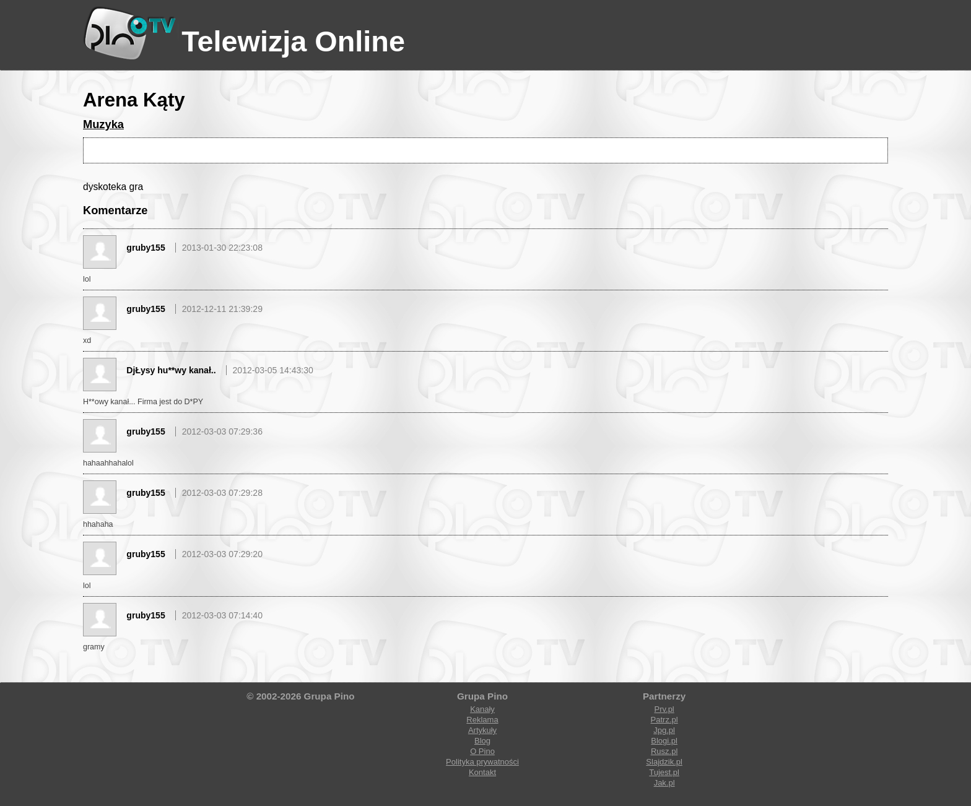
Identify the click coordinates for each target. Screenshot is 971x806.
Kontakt (482, 772)
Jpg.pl (664, 730)
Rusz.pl (664, 751)
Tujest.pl (664, 772)
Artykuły (482, 730)
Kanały (482, 709)
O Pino (482, 751)
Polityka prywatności (482, 761)
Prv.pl (664, 709)
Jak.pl (664, 782)
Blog (482, 740)
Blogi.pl (664, 740)
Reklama (482, 719)
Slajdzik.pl (664, 761)
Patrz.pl (664, 719)
